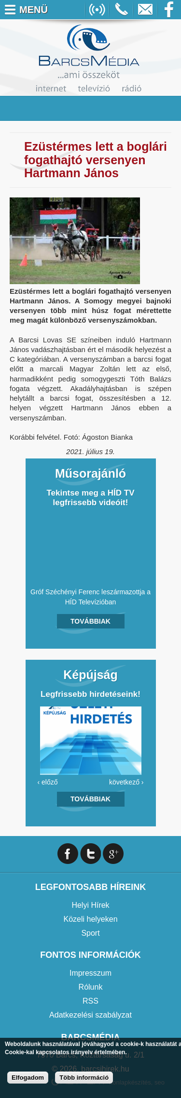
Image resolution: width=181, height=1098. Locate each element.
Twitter (90, 853)
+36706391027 (121, 9)
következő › (126, 782)
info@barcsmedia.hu (145, 9)
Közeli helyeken (90, 919)
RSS (90, 1001)
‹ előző (48, 782)
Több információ (84, 1077)
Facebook (169, 9)
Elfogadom (28, 1077)
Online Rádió (97, 9)
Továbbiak (90, 621)
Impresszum (90, 973)
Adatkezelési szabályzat (90, 1015)
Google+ (113, 853)
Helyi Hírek (90, 905)
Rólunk (91, 987)
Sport (90, 933)
